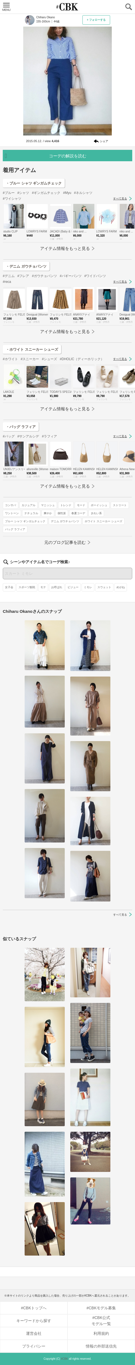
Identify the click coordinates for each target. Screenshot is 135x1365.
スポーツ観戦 (27, 587)
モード (81, 505)
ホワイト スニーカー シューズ (103, 521)
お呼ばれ (56, 587)
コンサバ (10, 505)
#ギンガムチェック (46, 193)
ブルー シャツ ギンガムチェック (25, 521)
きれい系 (96, 513)
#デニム (9, 276)
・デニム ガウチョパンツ (26, 266)
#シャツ (23, 193)
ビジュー (73, 587)
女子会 (9, 587)
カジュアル (28, 505)
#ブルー (9, 193)
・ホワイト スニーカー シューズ (32, 349)
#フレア (23, 276)
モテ (43, 587)
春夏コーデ (78, 513)
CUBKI (67, 7)
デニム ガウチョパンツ (65, 521)
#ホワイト (10, 359)
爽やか (48, 513)
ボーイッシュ (99, 505)
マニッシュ (48, 505)
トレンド (65, 505)
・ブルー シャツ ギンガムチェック (34, 183)
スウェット (104, 587)
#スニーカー (30, 359)
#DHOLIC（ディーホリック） (82, 359)
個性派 (62, 513)
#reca (7, 282)
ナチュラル (31, 513)
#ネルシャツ (83, 193)
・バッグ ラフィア (21, 427)
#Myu (67, 193)
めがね (120, 587)
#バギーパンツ (71, 276)
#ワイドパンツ (95, 276)
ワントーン (12, 513)
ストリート (120, 505)
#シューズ (49, 359)
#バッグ (9, 436)
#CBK (64, 1358)
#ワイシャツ (12, 199)
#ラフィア (49, 436)
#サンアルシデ (28, 436)
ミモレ (88, 587)
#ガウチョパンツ (44, 276)
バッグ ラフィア (15, 529)
